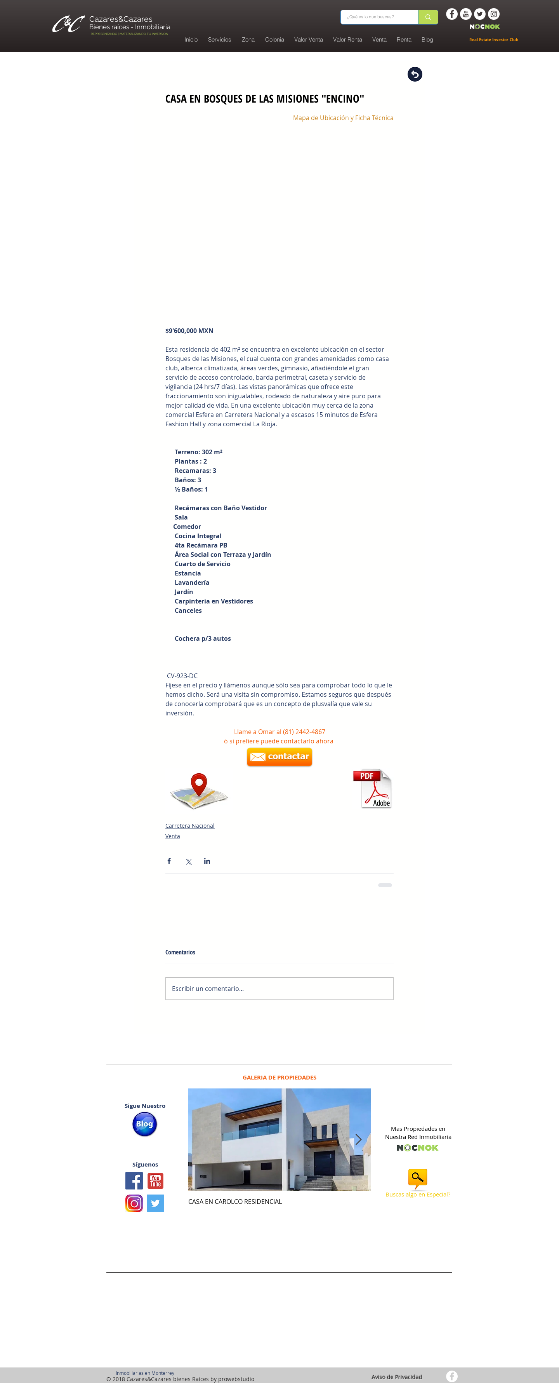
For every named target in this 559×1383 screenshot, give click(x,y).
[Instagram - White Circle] (494, 14)
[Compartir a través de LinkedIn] (207, 861)
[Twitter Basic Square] (155, 1203)
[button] (274, 39)
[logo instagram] (134, 1203)
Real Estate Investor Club (494, 39)
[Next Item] (358, 1140)
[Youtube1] (155, 1180)
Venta (172, 836)
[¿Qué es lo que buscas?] (374, 17)
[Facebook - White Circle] (452, 14)
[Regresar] (415, 74)
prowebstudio (236, 1379)
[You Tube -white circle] (466, 14)
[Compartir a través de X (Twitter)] (188, 861)
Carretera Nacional (190, 825)
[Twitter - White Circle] (480, 14)
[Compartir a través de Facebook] (169, 861)
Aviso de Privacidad (397, 1377)
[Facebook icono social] (134, 1180)
